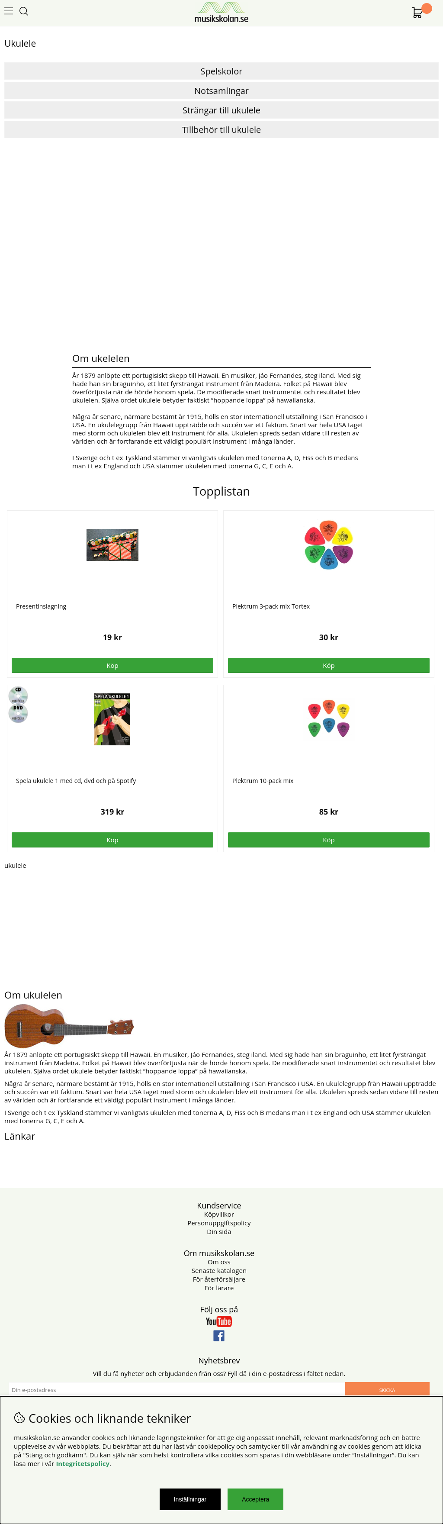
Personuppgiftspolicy (218, 1222)
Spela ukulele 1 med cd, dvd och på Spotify (76, 780)
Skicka (387, 1390)
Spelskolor (222, 71)
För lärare (219, 1287)
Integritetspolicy (82, 1463)
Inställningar (190, 1499)
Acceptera (255, 1499)
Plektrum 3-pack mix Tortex (271, 606)
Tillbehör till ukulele (221, 129)
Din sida (219, 1231)
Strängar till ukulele (221, 110)
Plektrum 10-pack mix (262, 780)
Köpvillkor (219, 1214)
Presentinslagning (41, 606)
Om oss (219, 1261)
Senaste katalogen (219, 1270)
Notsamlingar (221, 91)
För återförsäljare (219, 1279)
